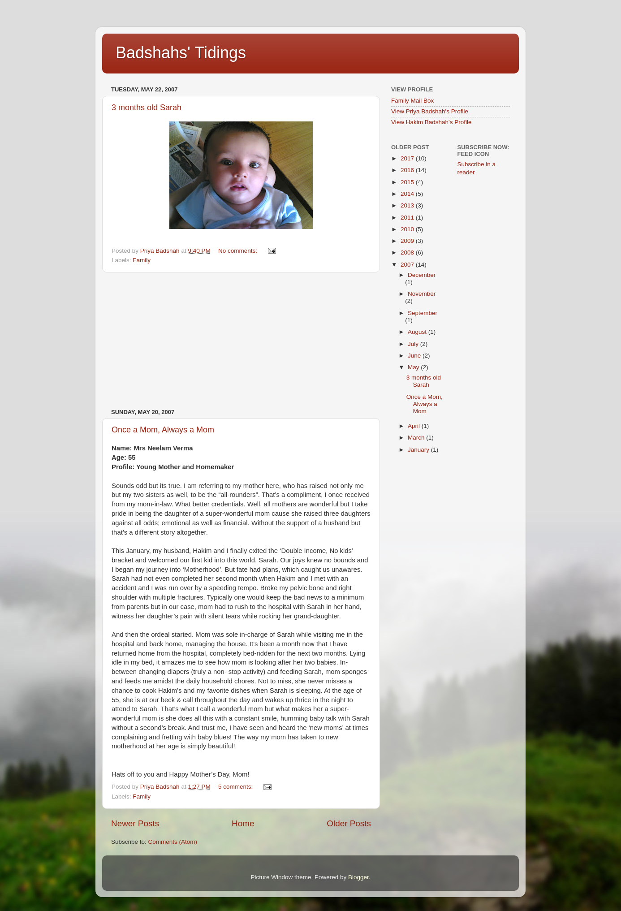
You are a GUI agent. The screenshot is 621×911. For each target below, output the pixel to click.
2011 (408, 217)
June (415, 355)
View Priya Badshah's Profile (429, 111)
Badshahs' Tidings (181, 52)
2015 (408, 182)
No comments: (238, 250)
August (418, 331)
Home (243, 823)
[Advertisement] (241, 341)
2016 (408, 170)
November (422, 293)
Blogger (358, 877)
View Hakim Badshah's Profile (431, 122)
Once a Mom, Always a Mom (163, 429)
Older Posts (349, 823)
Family (142, 260)
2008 (408, 252)
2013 (408, 205)
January (419, 449)
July (414, 344)
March (417, 437)
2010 (408, 229)
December (422, 275)
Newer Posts (135, 823)
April (415, 426)
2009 (408, 240)
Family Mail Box (412, 100)
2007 (408, 264)
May (414, 367)
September (422, 313)
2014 (408, 193)
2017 (408, 158)
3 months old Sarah (146, 107)
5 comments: (236, 786)
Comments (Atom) (173, 841)
